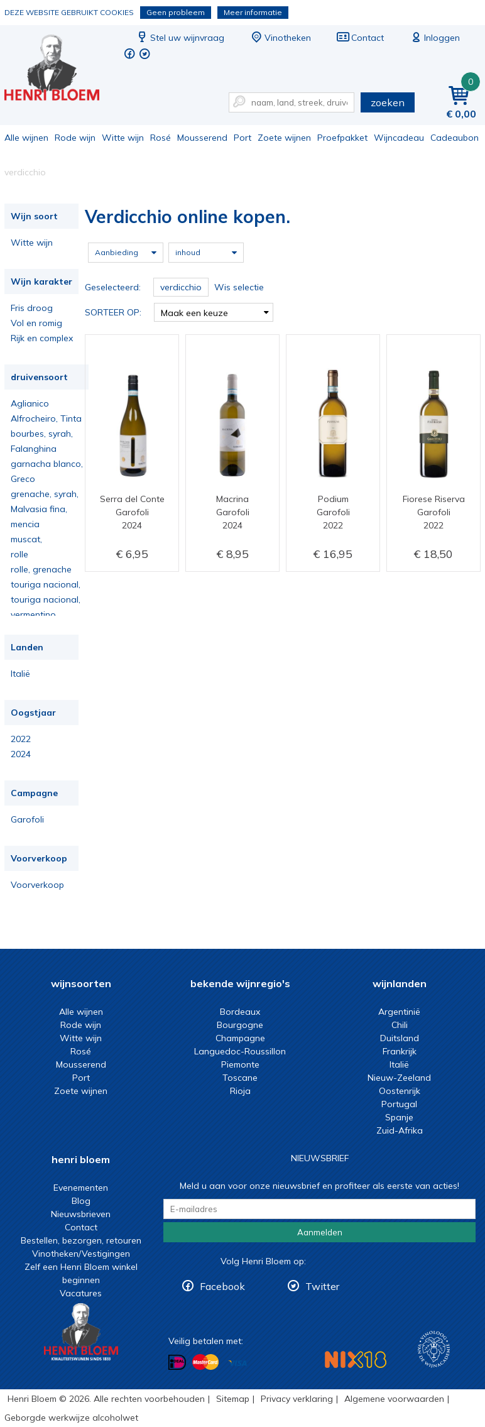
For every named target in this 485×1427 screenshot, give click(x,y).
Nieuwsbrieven (81, 1214)
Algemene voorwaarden (394, 1398)
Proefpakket (342, 137)
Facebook (222, 1286)
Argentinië (399, 1011)
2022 (21, 739)
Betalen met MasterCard (205, 1362)
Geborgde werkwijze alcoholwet (71, 1417)
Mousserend (202, 137)
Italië (20, 673)
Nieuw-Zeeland (399, 1077)
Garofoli (27, 819)
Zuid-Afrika (399, 1130)
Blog (81, 1200)
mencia (25, 524)
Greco (23, 478)
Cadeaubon (454, 137)
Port (242, 137)
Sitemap (232, 1398)
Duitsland (399, 1038)
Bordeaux (240, 1011)
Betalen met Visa (237, 1363)
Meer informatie (253, 12)
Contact (360, 37)
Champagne (240, 1038)
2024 (21, 754)
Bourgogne (240, 1025)
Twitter (322, 1286)
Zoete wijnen (284, 137)
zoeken (388, 102)
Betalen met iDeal (177, 1362)
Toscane (240, 1077)
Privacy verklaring (297, 1398)
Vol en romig (36, 323)
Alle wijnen (26, 137)
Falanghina (34, 448)
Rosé (160, 137)
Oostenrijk (399, 1090)
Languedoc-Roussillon (240, 1051)
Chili (399, 1025)
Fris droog (32, 308)
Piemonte (240, 1064)
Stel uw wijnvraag (179, 37)
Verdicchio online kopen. (60, 69)
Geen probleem (175, 12)
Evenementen (80, 1187)
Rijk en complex (42, 338)
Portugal (399, 1104)
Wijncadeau (399, 137)
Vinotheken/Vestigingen (81, 1253)
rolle (19, 554)
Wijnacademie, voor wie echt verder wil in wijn (434, 1349)
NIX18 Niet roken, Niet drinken (355, 1359)
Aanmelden (319, 1232)
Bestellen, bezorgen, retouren (81, 1240)
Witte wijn (123, 137)
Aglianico (30, 403)
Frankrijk (400, 1051)
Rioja (240, 1090)
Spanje (399, 1117)
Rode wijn (75, 137)
